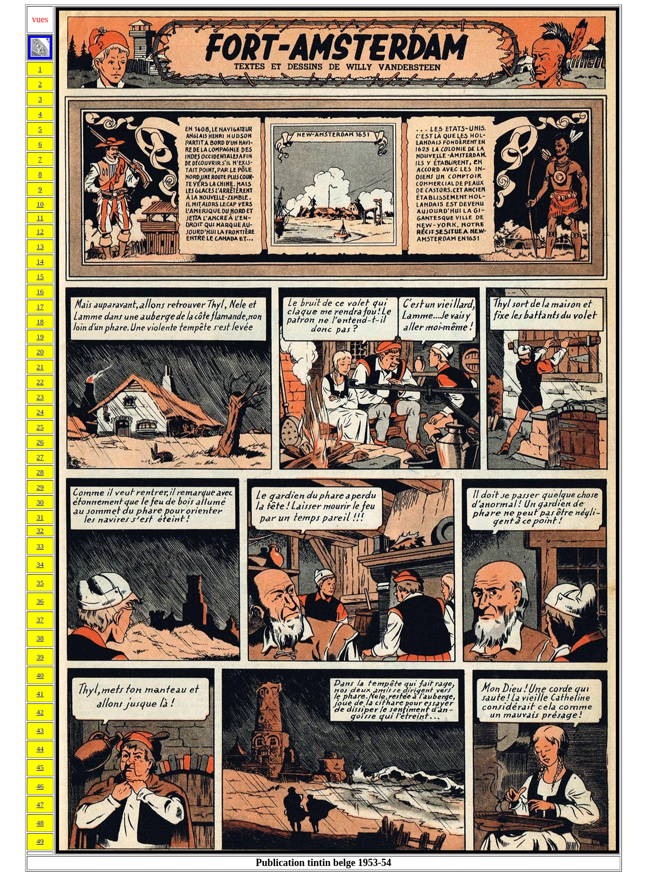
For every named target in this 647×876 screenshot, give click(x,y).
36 (40, 601)
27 (40, 457)
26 (40, 442)
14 (40, 261)
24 (40, 412)
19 (40, 336)
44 (40, 749)
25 (40, 427)
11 (40, 217)
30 (40, 502)
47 (40, 804)
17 (40, 306)
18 (40, 321)
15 (40, 276)
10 (40, 204)
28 (40, 472)
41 (40, 693)
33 (40, 546)
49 (40, 841)
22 (40, 382)
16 (40, 291)
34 (40, 564)
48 (40, 823)
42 (40, 712)
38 (40, 638)
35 (40, 583)
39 (40, 657)
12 (40, 231)
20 (40, 352)
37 (40, 619)
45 (40, 767)
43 (40, 730)
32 (40, 530)
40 (40, 675)
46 (40, 786)
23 (40, 397)
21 (40, 367)
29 (40, 487)
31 (40, 517)
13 (40, 246)
